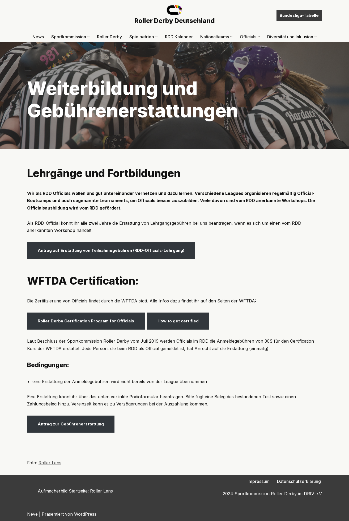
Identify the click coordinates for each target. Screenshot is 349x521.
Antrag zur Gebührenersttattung (71, 423)
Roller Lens (50, 462)
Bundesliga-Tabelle (299, 15)
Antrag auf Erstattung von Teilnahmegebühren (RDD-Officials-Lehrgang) (111, 250)
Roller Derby (109, 36)
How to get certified (178, 320)
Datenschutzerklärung (299, 481)
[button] (88, 37)
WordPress (85, 514)
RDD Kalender (179, 36)
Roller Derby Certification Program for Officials (86, 320)
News (38, 36)
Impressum (259, 481)
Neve (32, 514)
